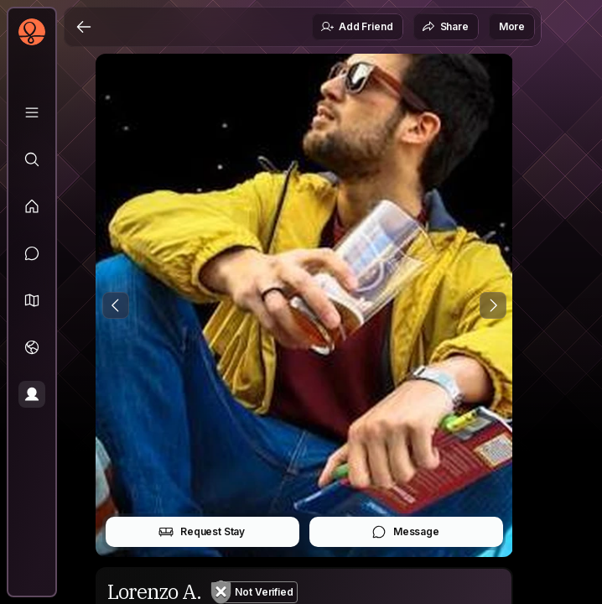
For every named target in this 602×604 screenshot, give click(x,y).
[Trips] (31, 347)
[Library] (31, 112)
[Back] (83, 26)
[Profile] (31, 394)
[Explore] (31, 159)
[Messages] (31, 253)
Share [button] (445, 27)
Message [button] (405, 531)
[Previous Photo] (115, 305)
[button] (31, 300)
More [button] (512, 26)
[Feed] (31, 206)
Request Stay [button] (201, 531)
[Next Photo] (493, 305)
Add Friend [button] (356, 27)
